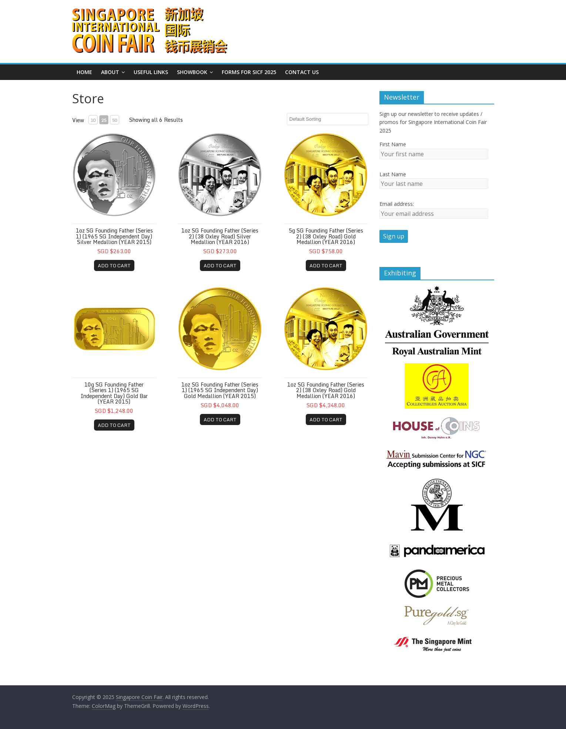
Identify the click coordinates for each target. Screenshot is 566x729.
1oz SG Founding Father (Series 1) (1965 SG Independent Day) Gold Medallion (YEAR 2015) (219, 390)
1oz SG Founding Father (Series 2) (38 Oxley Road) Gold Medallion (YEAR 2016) (325, 390)
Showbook (192, 72)
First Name (392, 144)
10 (93, 120)
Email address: (396, 203)
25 (103, 120)
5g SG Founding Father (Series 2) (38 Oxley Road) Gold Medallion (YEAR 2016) (326, 236)
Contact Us (302, 72)
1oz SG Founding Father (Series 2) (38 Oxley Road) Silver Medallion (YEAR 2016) (219, 236)
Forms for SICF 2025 (249, 72)
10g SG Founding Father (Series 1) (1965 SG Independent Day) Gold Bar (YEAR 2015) (114, 393)
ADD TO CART (114, 265)
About (110, 72)
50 (114, 120)
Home (84, 72)
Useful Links (151, 72)
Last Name (392, 174)
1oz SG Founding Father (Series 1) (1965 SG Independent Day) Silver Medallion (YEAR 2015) (114, 236)
